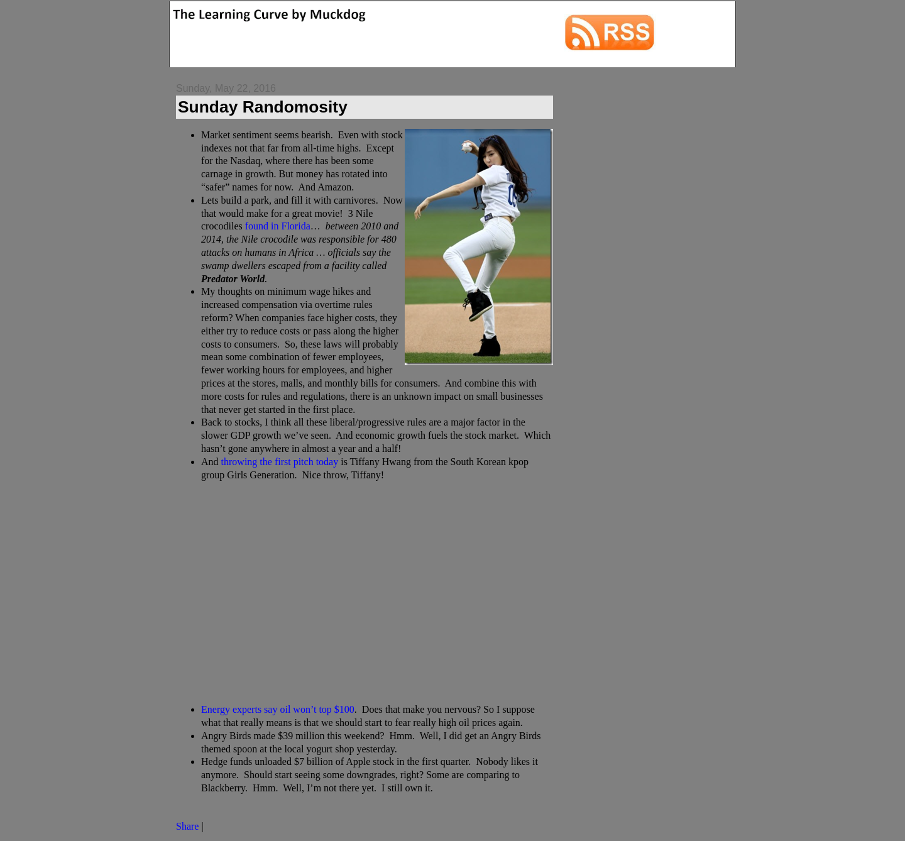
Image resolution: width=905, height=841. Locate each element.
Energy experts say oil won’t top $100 (277, 709)
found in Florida (277, 226)
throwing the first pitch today (280, 461)
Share (187, 826)
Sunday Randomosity (263, 106)
